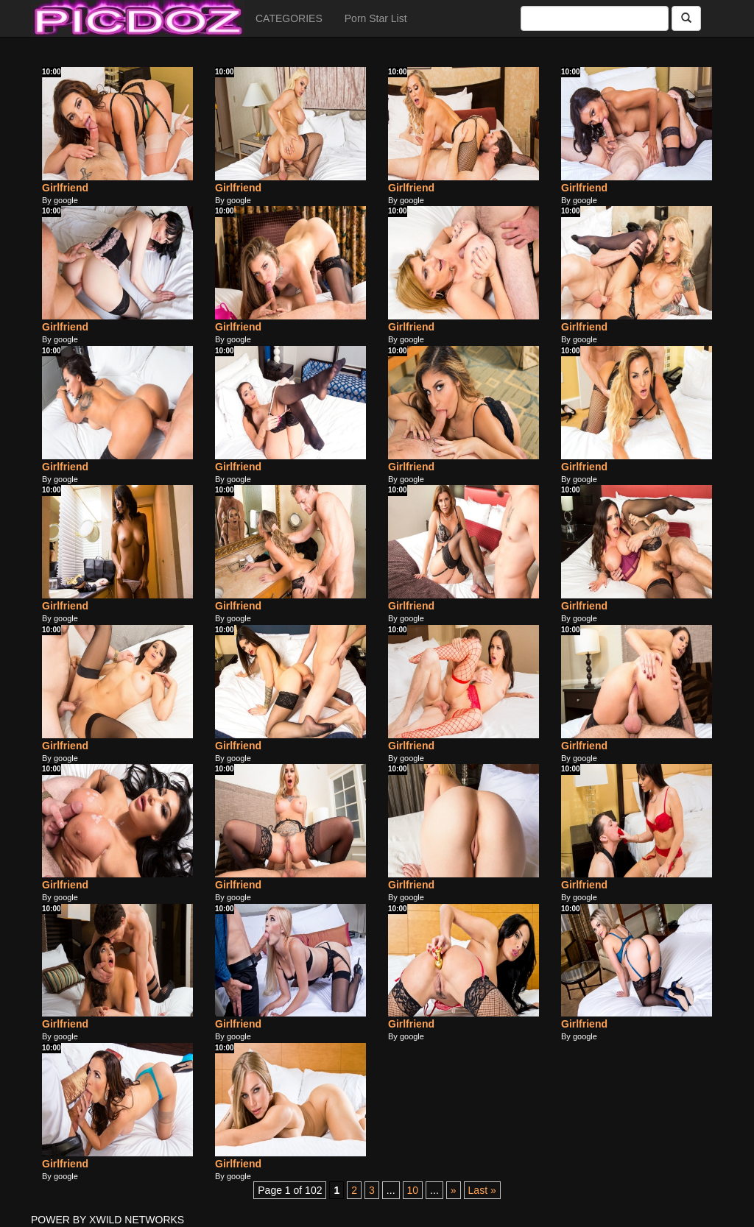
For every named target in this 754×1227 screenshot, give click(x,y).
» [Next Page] (454, 1190)
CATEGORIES (289, 18)
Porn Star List (376, 18)
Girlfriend (65, 188)
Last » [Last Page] (482, 1190)
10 (413, 1190)
